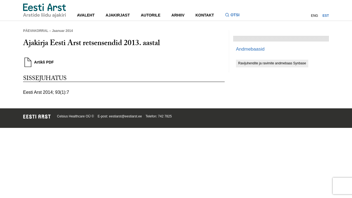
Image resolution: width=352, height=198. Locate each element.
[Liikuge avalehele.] (44, 10)
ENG (314, 16)
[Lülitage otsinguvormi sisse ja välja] (234, 15)
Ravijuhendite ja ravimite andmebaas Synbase (272, 63)
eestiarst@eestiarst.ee (125, 116)
